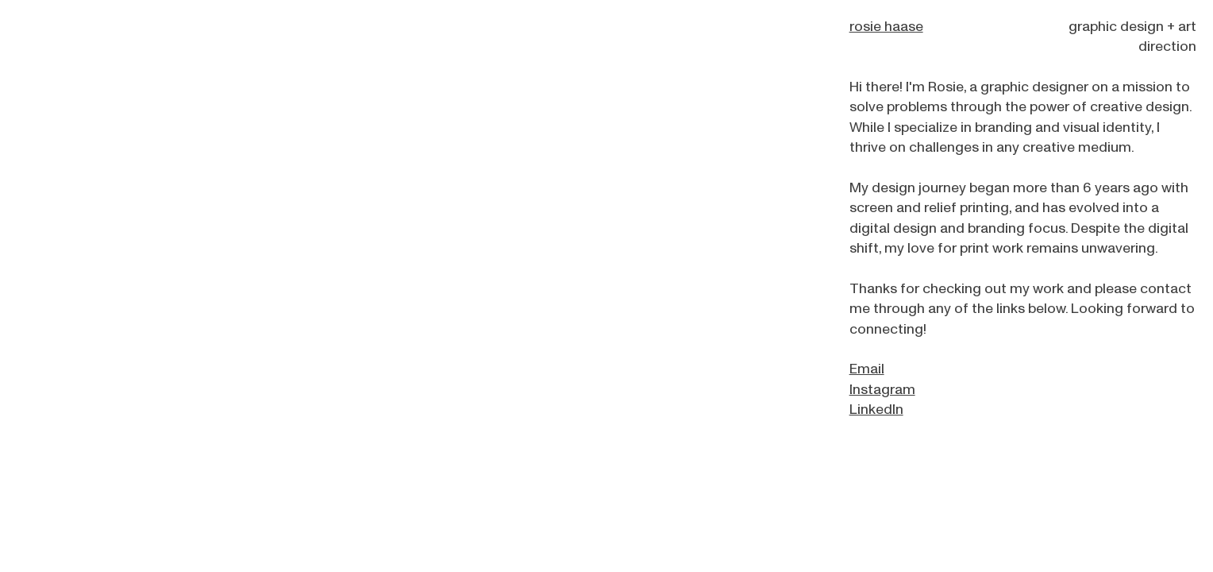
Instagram (882, 390)
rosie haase (886, 27)
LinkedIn (876, 409)
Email (866, 369)
